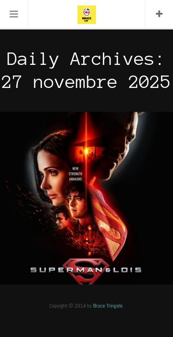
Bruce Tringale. (108, 305)
